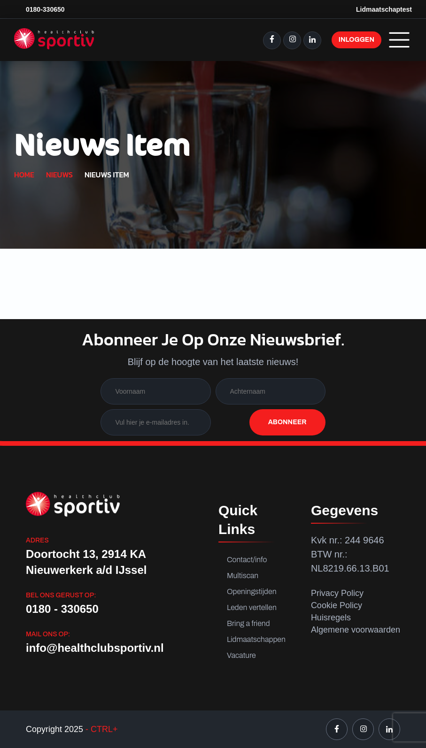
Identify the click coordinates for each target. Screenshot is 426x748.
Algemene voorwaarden (355, 629)
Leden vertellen (252, 607)
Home (24, 174)
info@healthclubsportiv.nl (95, 647)
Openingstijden (252, 591)
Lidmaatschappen (256, 639)
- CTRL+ (100, 729)
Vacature (241, 655)
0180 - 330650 (62, 609)
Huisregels (331, 617)
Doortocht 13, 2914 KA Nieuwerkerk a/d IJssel (86, 562)
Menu (399, 40)
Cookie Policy (336, 605)
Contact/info (247, 560)
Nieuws (59, 174)
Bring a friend (248, 623)
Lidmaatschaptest (384, 9)
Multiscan (242, 576)
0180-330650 (45, 9)
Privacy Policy (337, 593)
